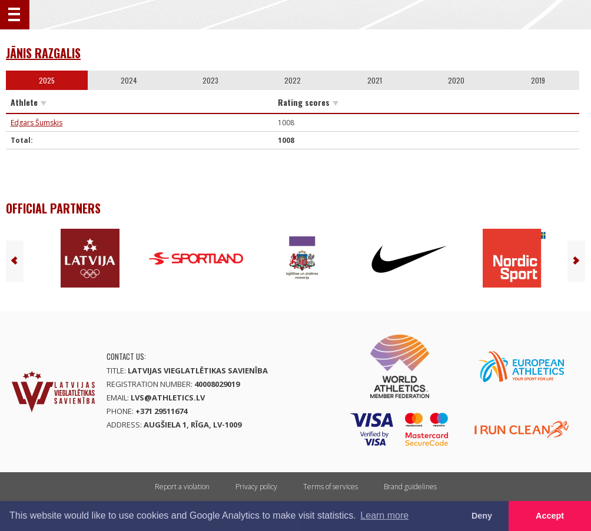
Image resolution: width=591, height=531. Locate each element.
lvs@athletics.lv (168, 397)
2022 (292, 80)
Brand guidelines (410, 487)
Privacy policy (256, 487)
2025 (47, 80)
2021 (374, 80)
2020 (456, 80)
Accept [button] (550, 515)
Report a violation (182, 487)
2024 (129, 80)
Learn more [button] (384, 515)
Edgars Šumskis (36, 123)
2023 (210, 80)
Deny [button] (482, 515)
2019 (538, 80)
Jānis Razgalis (43, 53)
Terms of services (330, 487)
